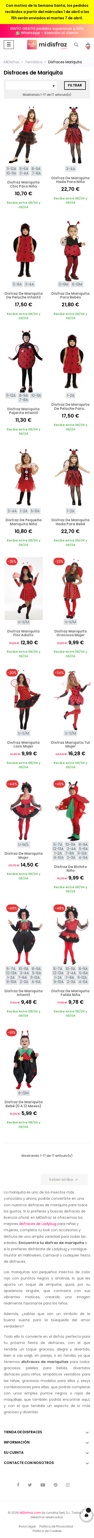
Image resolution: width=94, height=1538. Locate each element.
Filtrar (75, 85)
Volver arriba (64, 1180)
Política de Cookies (47, 1531)
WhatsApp (30, 32)
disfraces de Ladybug (37, 1223)
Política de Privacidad (56, 1526)
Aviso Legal (27, 1526)
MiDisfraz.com (30, 1512)
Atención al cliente (61, 32)
